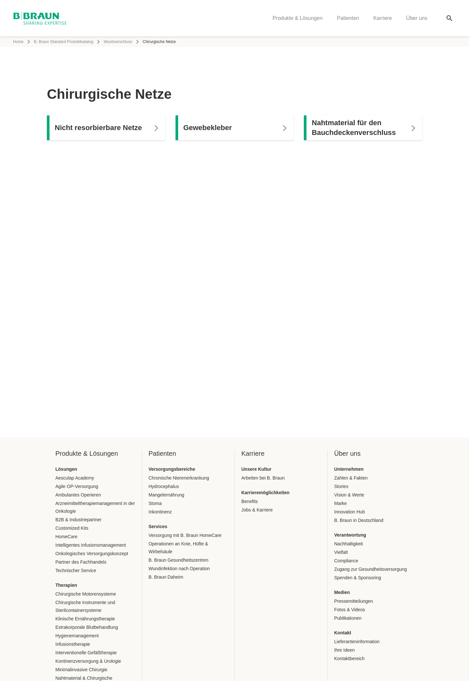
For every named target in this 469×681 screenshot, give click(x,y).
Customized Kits (71, 528)
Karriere (382, 18)
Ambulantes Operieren (78, 494)
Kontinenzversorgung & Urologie (88, 661)
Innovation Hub (349, 511)
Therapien (66, 585)
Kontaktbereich (349, 658)
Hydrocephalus (164, 486)
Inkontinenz (160, 511)
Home (18, 41)
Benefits (249, 501)
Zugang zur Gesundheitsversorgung (370, 569)
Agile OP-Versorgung (76, 486)
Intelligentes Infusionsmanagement (90, 545)
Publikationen (348, 618)
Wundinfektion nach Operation (179, 568)
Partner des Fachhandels (80, 562)
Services (158, 526)
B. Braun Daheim (166, 577)
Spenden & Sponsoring (357, 577)
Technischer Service (75, 570)
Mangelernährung (166, 494)
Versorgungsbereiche (172, 469)
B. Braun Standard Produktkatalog (63, 41)
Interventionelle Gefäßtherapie (86, 652)
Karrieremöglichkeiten (265, 492)
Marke (340, 503)
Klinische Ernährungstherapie (85, 618)
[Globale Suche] (449, 18)
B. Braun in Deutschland (358, 520)
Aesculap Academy (74, 478)
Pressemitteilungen (353, 601)
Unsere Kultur (256, 469)
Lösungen (66, 469)
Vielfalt (341, 552)
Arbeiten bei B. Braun (263, 478)
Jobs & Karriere (257, 509)
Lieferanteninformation (356, 641)
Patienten (348, 18)
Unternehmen (348, 469)
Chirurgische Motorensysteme (85, 594)
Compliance (346, 560)
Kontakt (342, 632)
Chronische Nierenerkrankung (179, 478)
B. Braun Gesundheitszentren (178, 560)
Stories (341, 486)
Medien (342, 592)
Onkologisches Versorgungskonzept (91, 553)
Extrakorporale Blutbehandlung (86, 627)
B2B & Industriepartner (78, 519)
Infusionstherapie (72, 644)
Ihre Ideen (344, 650)
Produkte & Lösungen (298, 18)
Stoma (155, 503)
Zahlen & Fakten (351, 478)
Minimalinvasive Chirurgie (81, 669)
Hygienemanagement (77, 635)
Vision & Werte (349, 494)
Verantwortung (350, 535)
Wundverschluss (118, 41)
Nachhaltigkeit (348, 543)
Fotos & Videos (349, 609)
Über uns (416, 18)
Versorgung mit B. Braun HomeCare (185, 535)
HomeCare (66, 536)
